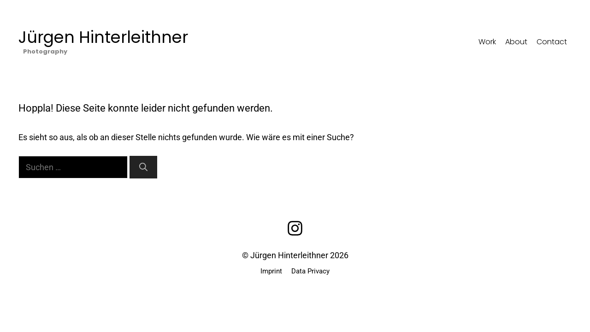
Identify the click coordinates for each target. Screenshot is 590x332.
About (516, 41)
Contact (552, 41)
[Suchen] (143, 167)
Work (487, 41)
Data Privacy (310, 271)
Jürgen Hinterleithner (103, 37)
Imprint (271, 271)
